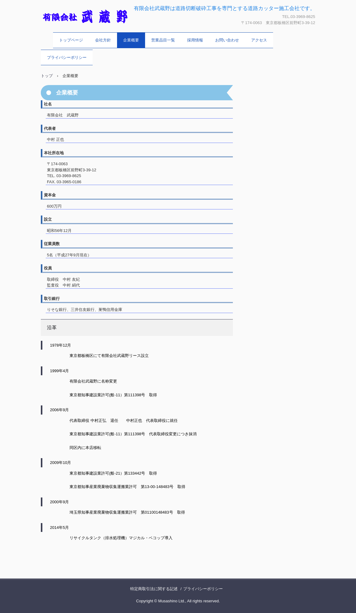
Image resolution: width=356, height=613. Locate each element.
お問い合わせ (227, 40)
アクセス (259, 40)
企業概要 (131, 40)
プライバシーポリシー (67, 57)
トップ (47, 75)
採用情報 (195, 40)
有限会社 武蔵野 (72, 32)
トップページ (71, 40)
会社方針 (103, 40)
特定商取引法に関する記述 (154, 588)
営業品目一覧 (163, 40)
